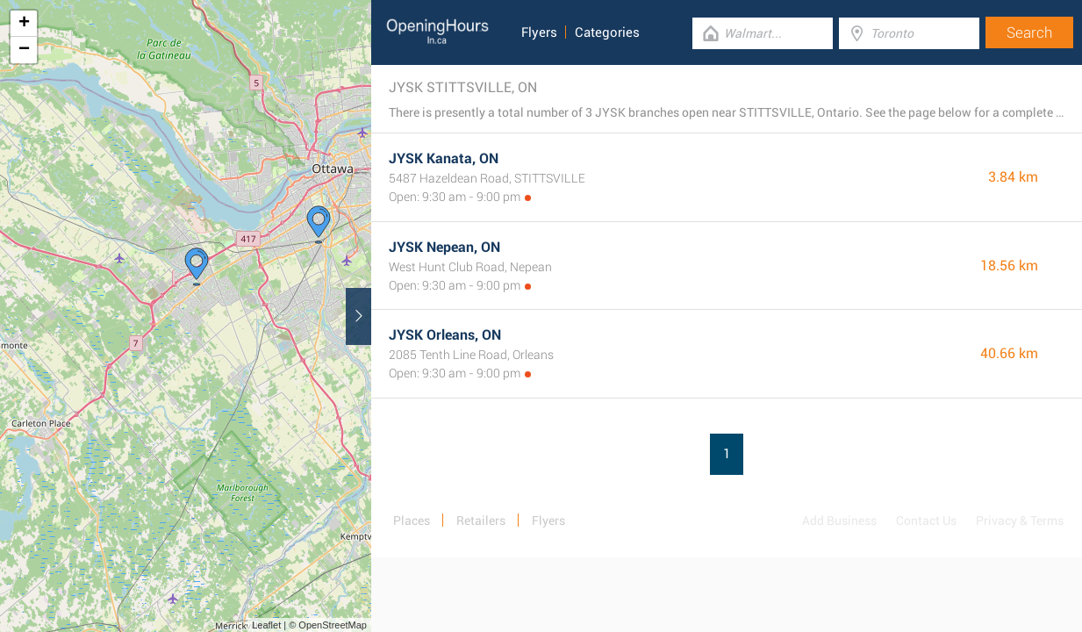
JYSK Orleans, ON (445, 335)
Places (411, 521)
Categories (607, 32)
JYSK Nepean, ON (444, 247)
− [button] (24, 50)
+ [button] (24, 24)
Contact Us (926, 521)
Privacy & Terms (1020, 521)
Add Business (839, 521)
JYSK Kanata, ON (443, 158)
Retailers (480, 521)
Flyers (539, 32)
